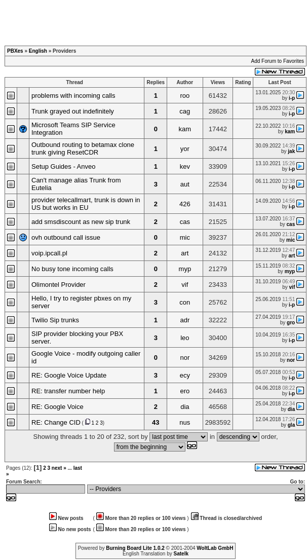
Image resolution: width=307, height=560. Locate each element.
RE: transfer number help (68, 391)
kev (185, 166)
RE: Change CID (56, 422)
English (38, 51)
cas (185, 222)
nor (184, 357)
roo (184, 95)
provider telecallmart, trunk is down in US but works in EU (85, 203)
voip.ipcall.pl (49, 253)
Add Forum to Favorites (277, 61)
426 (184, 204)
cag (184, 111)
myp (185, 269)
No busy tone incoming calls (72, 269)
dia (184, 406)
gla (291, 425)
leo (184, 338)
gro (291, 322)
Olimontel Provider (58, 284)
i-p (292, 98)
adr (184, 320)
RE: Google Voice (57, 406)
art (184, 253)
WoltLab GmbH (215, 548)
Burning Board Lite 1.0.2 (135, 548)
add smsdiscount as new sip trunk (80, 222)
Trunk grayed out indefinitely (72, 111)
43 (155, 422)
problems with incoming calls (73, 95)
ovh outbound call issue (65, 237)
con (184, 302)
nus (184, 422)
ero (184, 391)
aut (184, 184)
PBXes (15, 51)
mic (185, 237)
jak (291, 151)
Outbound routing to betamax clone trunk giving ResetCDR (82, 148)
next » (59, 468)
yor (184, 149)
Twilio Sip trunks (55, 320)
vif (184, 284)
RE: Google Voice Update (68, 375)
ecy (185, 375)
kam (185, 129)
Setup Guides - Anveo (63, 166)
